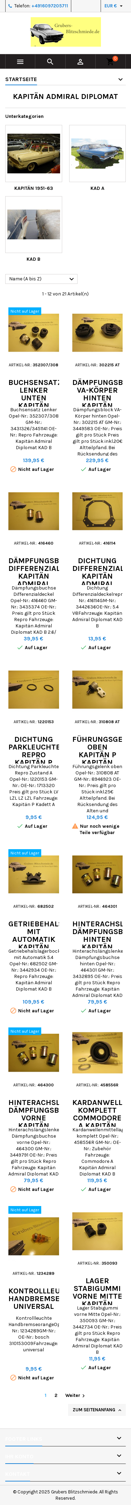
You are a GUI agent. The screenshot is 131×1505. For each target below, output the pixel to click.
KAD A (97, 188)
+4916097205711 (49, 5)
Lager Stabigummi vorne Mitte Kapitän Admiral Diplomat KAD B (97, 1304)
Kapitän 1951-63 (33, 188)
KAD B (34, 259)
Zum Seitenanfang (98, 1410)
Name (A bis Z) (42, 279)
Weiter (76, 1395)
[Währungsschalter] (114, 6)
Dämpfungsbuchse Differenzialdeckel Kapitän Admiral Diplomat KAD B (48, 580)
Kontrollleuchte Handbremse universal (44, 1298)
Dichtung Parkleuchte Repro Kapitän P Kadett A (34, 755)
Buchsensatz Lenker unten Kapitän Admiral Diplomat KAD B (35, 405)
